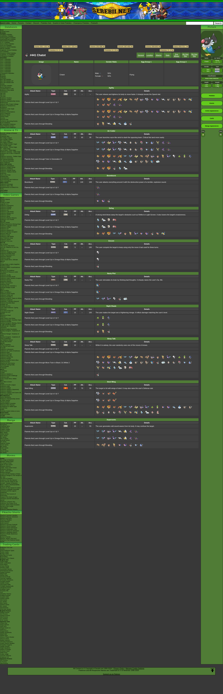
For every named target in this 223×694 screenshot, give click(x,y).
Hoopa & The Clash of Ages (8, 497)
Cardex (2, 84)
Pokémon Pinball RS (6, 357)
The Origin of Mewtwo (7, 460)
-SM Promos (4, 617)
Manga (11, 420)
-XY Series (3, 601)
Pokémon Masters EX (7, 213)
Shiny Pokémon (5, 162)
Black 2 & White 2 (5, 292)
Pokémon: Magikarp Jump (8, 252)
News (2, 30)
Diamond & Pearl (5, 315)
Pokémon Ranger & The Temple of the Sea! (11, 476)
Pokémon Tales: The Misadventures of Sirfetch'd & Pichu (9, 187)
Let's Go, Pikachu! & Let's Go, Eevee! (9, 248)
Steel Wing (29, 388)
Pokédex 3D (4, 304)
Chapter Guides (5, 429)
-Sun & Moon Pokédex (7, 44)
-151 (1, 592)
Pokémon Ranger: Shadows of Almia (9, 334)
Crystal (2, 372)
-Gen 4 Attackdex (5, 64)
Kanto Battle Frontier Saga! (8, 144)
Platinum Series (5, 443)
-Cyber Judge (4, 654)
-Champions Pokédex (6, 56)
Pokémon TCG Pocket (7, 219)
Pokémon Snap (5, 386)
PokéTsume (3, 192)
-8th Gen (3, 95)
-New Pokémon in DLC (7, 126)
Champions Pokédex (81, 23)
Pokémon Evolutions (6, 169)
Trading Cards (11, 544)
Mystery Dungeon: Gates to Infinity (11, 298)
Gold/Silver (3, 371)
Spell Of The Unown (6, 464)
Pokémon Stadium (6, 391)
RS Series (3, 437)
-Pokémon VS (4, 657)
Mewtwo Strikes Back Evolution (10, 505)
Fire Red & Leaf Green (7, 346)
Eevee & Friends (5, 537)
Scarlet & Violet (5, 202)
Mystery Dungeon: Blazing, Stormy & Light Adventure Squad (11, 323)
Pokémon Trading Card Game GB (10, 392)
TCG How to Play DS (6, 310)
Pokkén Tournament (6, 283)
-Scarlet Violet (4, 597)
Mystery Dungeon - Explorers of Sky (10, 331)
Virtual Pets (3, 408)
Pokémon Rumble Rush (7, 253)
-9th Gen (3, 93)
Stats (168, 55)
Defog (27, 215)
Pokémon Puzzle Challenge (8, 375)
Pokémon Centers (5, 99)
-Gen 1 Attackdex (5, 59)
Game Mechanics (5, 87)
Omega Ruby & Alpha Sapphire (10, 264)
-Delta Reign (4, 561)
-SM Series (3, 600)
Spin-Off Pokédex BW (7, 82)
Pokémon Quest (5, 258)
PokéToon (3, 173)
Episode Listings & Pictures (8, 133)
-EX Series (3, 606)
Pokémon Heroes (5, 469)
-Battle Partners (5, 640)
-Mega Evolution (5, 572)
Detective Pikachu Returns (8, 218)
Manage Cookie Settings (135, 668)
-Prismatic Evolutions (6, 580)
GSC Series (4, 435)
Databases (11, 27)
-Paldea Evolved (5, 595)
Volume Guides (5, 431)
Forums (21, 23)
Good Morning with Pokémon (9, 179)
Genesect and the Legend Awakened (8, 491)
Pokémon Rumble (5, 321)
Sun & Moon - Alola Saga (8, 150)
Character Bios (4, 136)
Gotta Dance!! (4, 523)
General (141, 55)
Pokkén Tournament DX (7, 255)
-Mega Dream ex (5, 628)
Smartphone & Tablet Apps (8, 406)
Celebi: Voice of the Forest (8, 467)
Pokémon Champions (6, 205)
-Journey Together (5, 578)
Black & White (4, 290)
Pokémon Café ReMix (7, 212)
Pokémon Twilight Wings (7, 167)
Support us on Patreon (111, 674)
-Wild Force (3, 652)
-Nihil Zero (3, 626)
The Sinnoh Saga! (5, 145)
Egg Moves (176, 55)
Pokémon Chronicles (6, 158)
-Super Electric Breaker (7, 643)
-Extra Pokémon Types (7, 550)
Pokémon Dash (5, 352)
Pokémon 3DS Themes (7, 405)
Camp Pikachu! (5, 521)
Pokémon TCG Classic (7, 558)
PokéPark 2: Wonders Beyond (9, 301)
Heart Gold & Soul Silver (7, 318)
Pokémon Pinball (5, 388)
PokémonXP (4, 102)
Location (149, 55)
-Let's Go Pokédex (6, 45)
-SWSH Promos (5, 615)
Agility (27, 94)
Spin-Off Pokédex (5, 79)
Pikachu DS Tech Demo (7, 363)
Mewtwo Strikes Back (6, 461)
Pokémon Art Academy (7, 270)
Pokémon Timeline (6, 98)
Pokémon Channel (6, 354)
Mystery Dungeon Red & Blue (9, 360)
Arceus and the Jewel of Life (9, 481)
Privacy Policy (119, 668)
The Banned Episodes (7, 161)
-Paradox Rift (4, 591)
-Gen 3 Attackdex (5, 62)
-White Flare (4, 575)
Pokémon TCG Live (6, 241)
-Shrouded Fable (5, 584)
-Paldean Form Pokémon (8, 127)
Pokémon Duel (4, 284)
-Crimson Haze (4, 651)
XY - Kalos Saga (5, 148)
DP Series (3, 442)
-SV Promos (4, 614)
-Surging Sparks (5, 581)
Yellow (2, 383)
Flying (132, 75)
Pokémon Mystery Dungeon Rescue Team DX (8, 232)
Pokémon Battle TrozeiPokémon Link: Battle (10, 268)
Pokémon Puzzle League (8, 385)
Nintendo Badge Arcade (7, 287)
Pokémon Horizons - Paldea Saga (10, 156)
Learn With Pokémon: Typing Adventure (9, 308)
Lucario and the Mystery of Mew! (10, 474)
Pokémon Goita (5, 414)
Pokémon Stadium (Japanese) (9, 389)
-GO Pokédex (4, 51)
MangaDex (3, 425)
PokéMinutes (4, 176)
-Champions (4, 92)
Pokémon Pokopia (5, 207)
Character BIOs (5, 426)
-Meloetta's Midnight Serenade (9, 489)
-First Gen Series (5, 609)
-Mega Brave (4, 631)
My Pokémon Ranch (6, 340)
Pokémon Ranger (5, 358)
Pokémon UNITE (5, 215)
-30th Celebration (5, 563)
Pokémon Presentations (7, 112)
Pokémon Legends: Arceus (8, 225)
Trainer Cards (4, 552)
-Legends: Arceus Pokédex (8, 50)
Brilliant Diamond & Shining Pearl (10, 224)
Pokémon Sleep (5, 216)
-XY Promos (4, 618)
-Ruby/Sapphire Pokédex (8, 37)
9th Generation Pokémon (8, 124)
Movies (11, 455)
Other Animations (5, 181)
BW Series (3, 446)
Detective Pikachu (5, 256)
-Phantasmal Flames (6, 570)
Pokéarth (94, 23)
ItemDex (2, 75)
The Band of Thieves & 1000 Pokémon (9, 272)
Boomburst (29, 182)
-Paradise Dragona (6, 645)
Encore (27, 247)
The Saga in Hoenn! (6, 142)
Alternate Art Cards (6, 555)
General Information (6, 423)
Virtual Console (5, 402)
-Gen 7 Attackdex (5, 68)
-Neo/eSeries (4, 608)
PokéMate (3, 368)
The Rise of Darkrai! (6, 478)
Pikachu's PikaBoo (6, 520)
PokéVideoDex (4, 178)
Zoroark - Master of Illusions (8, 483)
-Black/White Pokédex (7, 41)
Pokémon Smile (5, 235)
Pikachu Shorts (11, 512)
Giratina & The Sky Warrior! (8, 480)
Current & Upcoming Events (8, 121)
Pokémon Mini (4, 377)
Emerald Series (5, 440)
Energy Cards (4, 553)
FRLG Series (4, 438)
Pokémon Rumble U (6, 297)
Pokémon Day (4, 110)
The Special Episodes (7, 159)
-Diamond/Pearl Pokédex (8, 39)
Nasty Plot (28, 280)
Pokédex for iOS (5, 312)
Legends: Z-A (4, 204)
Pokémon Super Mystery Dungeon (11, 278)
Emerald (2, 348)
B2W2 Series (4, 448)
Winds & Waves (5, 199)
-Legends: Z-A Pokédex (7, 54)
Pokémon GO (4, 210)
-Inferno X (3, 629)
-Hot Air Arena (4, 638)
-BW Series (3, 603)
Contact (28, 23)
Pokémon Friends (5, 208)
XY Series (3, 449)
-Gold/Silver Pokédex (6, 36)
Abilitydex (3, 78)
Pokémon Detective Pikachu (9, 509)
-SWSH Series (4, 598)
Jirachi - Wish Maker (6, 471)
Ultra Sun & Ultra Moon (7, 246)
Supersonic (29, 426)
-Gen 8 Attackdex (5, 70)
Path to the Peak (5, 175)
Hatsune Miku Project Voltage (9, 104)
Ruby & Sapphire (5, 344)
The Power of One (5, 463)
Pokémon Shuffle (5, 275)
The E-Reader (4, 366)
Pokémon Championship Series (10, 101)
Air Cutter (28, 137)
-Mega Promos (4, 612)
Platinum (3, 317)
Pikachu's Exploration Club (8, 529)
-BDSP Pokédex (5, 48)
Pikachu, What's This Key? (8, 538)
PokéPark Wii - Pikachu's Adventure (8, 326)
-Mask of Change (5, 649)
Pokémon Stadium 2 (6, 374)
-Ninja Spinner (4, 625)
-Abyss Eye (3, 623)
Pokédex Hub (46, 23)
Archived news (4, 31)
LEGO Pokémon (5, 113)
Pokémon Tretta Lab (6, 295)
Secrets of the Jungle (6, 506)
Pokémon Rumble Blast (7, 303)
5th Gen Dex (194, 55)
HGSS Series (4, 445)
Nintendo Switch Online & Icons (10, 411)
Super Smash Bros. (6, 394)
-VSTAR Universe (5, 655)
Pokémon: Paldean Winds (8, 172)
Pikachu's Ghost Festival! (8, 526)
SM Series (3, 452)
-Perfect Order (4, 567)
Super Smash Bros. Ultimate (9, 259)
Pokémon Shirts (5, 115)
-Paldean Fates (5, 589)
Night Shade (29, 312)
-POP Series (4, 620)
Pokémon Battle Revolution (8, 329)
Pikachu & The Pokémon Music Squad (10, 540)
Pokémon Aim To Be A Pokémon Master (10, 154)
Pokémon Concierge (6, 184)
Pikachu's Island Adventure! (8, 527)
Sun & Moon (4, 244)
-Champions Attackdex (7, 73)
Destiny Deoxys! (5, 472)
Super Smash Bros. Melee (8, 378)
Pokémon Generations (7, 165)
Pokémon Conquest (6, 300)
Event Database (5, 122)
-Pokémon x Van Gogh (7, 109)
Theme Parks (4, 116)
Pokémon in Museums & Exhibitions (7, 106)
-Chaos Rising (4, 566)
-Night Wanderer (5, 648)
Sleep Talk (29, 345)
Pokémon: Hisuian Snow (7, 170)
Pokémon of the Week (7, 90)
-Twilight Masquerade (6, 586)
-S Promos (3, 662)
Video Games (11, 195)
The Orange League (6, 139)
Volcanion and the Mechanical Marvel (9, 499)
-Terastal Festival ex (6, 642)
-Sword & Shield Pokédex (8, 47)
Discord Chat (4, 119)
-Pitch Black (4, 564)
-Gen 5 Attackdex (5, 65)
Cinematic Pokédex (6, 85)
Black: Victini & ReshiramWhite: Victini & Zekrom (10, 485)
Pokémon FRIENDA (6, 417)
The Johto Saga (5, 141)
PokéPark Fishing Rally (7, 365)
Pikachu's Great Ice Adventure (9, 531)
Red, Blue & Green (6, 382)
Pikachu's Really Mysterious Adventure (8, 534)
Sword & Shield (5, 222)
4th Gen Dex (185, 55)
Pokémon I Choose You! (7, 501)
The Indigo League (6, 138)
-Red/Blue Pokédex (6, 34)
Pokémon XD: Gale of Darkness (10, 351)
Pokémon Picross (5, 280)
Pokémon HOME (5, 227)
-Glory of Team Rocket (7, 637)
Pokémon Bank (5, 266)
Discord (36, 23)
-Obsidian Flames (5, 594)
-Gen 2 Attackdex (5, 61)
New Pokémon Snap (6, 238)
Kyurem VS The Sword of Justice (10, 488)
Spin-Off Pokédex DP (6, 81)
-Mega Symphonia (5, 632)
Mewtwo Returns (5, 466)
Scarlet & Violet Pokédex (62, 23)
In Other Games (5, 400)
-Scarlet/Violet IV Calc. (7, 88)
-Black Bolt (3, 574)
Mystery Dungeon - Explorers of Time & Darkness (10, 337)
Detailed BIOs (4, 428)
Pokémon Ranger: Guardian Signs (10, 320)
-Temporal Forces (5, 587)
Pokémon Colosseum (6, 349)
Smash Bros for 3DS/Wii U (8, 286)
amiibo (2, 409)
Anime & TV (11, 130)
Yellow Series (4, 434)
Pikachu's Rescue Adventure (9, 517)
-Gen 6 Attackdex (5, 67)
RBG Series (4, 432)
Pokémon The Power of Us (8, 503)
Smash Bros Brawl (6, 341)
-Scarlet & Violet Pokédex (8, 53)
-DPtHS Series (4, 604)
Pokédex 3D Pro (5, 306)
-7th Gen (3, 96)
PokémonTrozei (5, 361)
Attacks (158, 55)
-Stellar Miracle (4, 646)
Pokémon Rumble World (7, 276)
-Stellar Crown (4, 583)
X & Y (2, 263)
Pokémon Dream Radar (7, 293)
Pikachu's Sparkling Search (8, 532)
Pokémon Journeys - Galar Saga (10, 152)
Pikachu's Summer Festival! (8, 524)
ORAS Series (4, 451)
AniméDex (3, 135)
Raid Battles (4, 557)
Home (14, 23)
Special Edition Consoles (8, 403)
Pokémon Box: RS (6, 355)
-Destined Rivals (5, 577)
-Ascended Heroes (6, 569)
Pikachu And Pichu (6, 518)
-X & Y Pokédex (5, 42)
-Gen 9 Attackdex (5, 71)
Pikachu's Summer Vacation (8, 515)
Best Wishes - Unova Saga (8, 147)
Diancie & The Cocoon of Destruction (8, 494)
